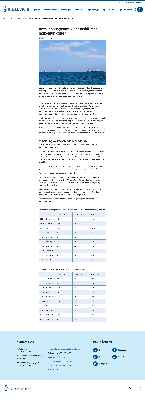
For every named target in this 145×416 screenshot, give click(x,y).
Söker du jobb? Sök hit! (57, 357)
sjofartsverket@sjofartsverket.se (67, 349)
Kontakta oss (129, 2)
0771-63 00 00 (65, 353)
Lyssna (120, 2)
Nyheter (30, 18)
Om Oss (111, 10)
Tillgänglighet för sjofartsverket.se (61, 365)
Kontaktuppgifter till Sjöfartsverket (61, 361)
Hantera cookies (54, 370)
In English (138, 2)
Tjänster (36, 10)
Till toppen (135, 389)
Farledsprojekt (65, 10)
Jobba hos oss (79, 10)
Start (4, 18)
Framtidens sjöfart (50, 10)
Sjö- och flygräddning (96, 10)
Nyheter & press (20, 18)
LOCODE (87, 189)
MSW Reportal (126, 9)
